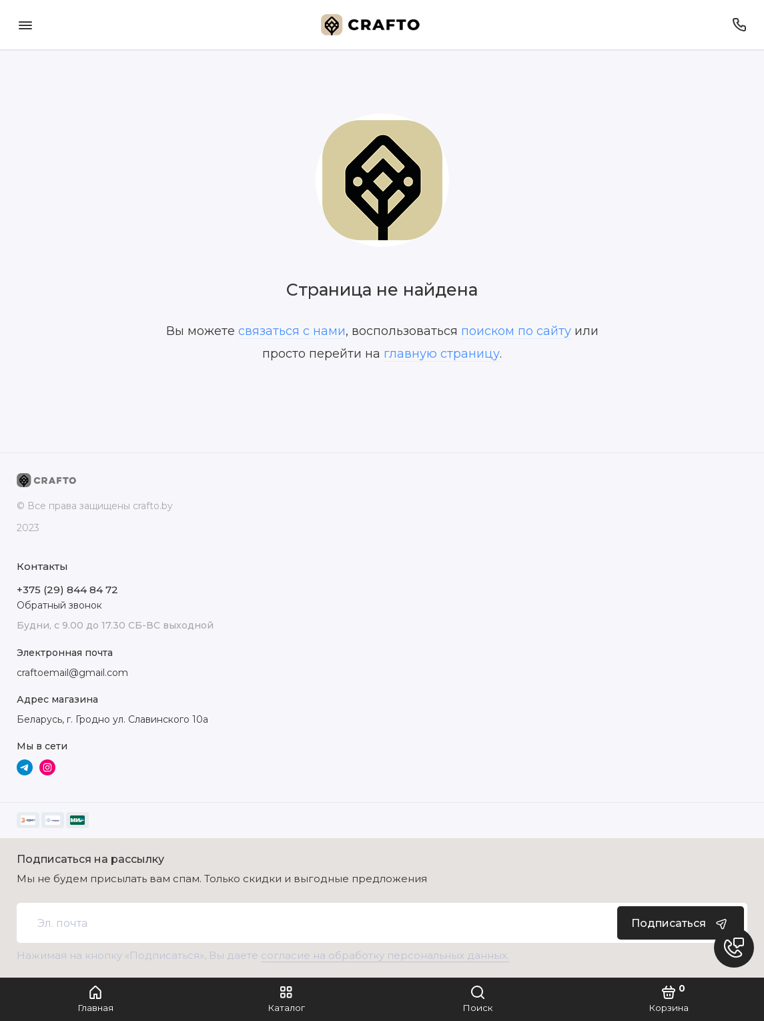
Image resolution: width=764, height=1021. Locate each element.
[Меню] (25, 24)
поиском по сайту (516, 331)
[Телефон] (739, 24)
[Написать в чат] (734, 948)
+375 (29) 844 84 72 (67, 589)
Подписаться (680, 923)
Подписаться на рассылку (90, 859)
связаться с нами (292, 331)
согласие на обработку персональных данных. (385, 955)
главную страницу (442, 353)
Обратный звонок (59, 605)
